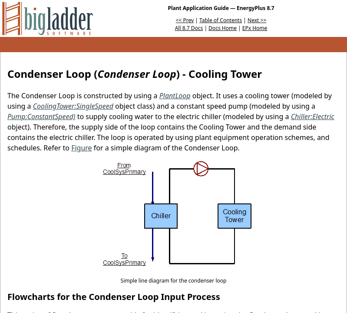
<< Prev (185, 20)
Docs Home (222, 28)
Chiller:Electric (312, 116)
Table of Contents (220, 20)
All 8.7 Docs (189, 28)
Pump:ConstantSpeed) (41, 116)
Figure (81, 148)
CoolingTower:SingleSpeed (73, 106)
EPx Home (255, 28)
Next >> (257, 20)
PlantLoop (175, 95)
